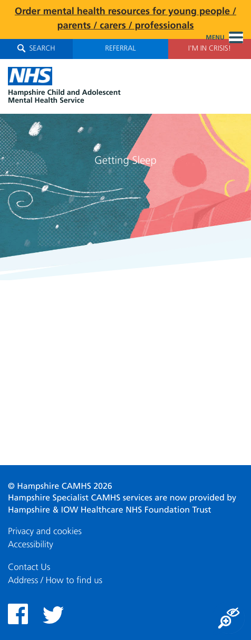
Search (36, 48)
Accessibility (30, 544)
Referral (120, 49)
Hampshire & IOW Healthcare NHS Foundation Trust (109, 510)
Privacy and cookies (45, 531)
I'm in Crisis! (209, 49)
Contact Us (29, 567)
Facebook (18, 614)
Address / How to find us (55, 580)
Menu (224, 38)
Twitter (53, 615)
